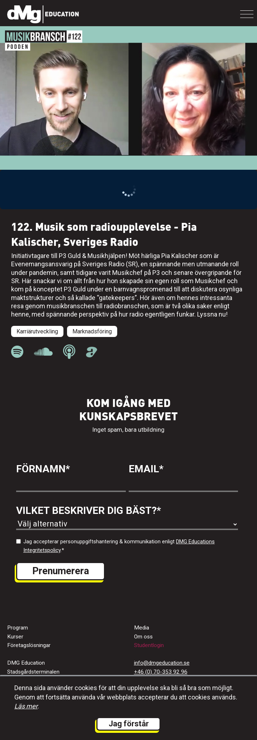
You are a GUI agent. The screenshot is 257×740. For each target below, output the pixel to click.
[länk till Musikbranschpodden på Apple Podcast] (69, 351)
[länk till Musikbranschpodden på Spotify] (17, 351)
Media (141, 627)
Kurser (15, 636)
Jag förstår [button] (129, 723)
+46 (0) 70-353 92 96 (160, 672)
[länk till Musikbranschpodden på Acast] (91, 355)
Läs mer (26, 706)
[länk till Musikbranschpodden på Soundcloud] (43, 351)
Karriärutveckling (37, 331)
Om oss (143, 636)
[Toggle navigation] (246, 14)
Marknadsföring (92, 331)
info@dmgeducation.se (162, 663)
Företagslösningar (29, 645)
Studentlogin (149, 645)
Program (17, 627)
